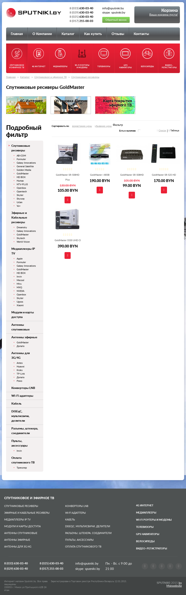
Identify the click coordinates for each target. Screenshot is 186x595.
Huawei (20, 366)
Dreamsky (22, 227)
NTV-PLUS (22, 184)
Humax (20, 181)
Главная (17, 34)
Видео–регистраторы (151, 548)
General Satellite (25, 166)
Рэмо (19, 381)
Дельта (20, 346)
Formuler (21, 159)
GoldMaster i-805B (99, 175)
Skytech (21, 238)
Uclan (19, 202)
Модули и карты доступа (22, 526)
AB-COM (21, 156)
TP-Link (21, 374)
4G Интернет (144, 505)
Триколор (22, 468)
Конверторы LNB (23, 388)
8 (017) (51, 568)
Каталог (68, 34)
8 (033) (16, 563)
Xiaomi (20, 305)
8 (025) (51, 563)
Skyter (20, 195)
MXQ (19, 287)
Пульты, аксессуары (79, 540)
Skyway (21, 199)
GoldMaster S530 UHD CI (68, 240)
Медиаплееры (146, 512)
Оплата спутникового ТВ (83, 546)
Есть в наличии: (127, 131)
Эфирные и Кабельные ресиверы (19, 218)
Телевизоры (145, 527)
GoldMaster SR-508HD (132, 175)
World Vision (23, 242)
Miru (19, 284)
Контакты (141, 34)
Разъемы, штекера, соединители (88, 533)
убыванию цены (103, 126)
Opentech (22, 191)
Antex (20, 363)
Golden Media (24, 170)
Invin (19, 277)
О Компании (42, 34)
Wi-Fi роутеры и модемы (154, 520)
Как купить (93, 34)
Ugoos (20, 302)
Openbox (21, 188)
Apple (20, 259)
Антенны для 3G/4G (17, 546)
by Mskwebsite (174, 584)
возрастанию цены (82, 126)
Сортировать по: (60, 126)
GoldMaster (23, 174)
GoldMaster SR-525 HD (164, 175)
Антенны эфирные (24, 337)
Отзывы (118, 34)
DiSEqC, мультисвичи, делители (20, 416)
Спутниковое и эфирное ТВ (50, 77)
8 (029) (16, 568)
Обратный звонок (116, 20)
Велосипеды (145, 541)
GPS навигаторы (147, 534)
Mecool (20, 280)
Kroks (20, 370)
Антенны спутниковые (20, 533)
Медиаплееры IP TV (17, 519)
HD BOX (21, 177)
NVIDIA (20, 291)
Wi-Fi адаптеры (22, 395)
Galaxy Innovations (26, 163)
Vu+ (18, 206)
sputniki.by (92, 569)
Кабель (16, 403)
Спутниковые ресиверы (85, 77)
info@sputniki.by (86, 563)
